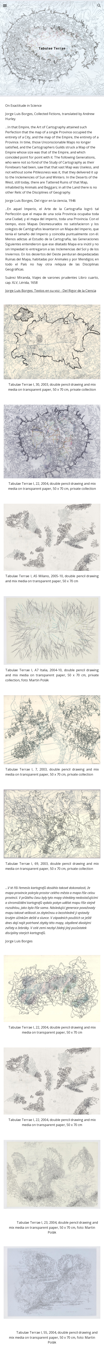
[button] (5, 5)
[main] (52, 48)
